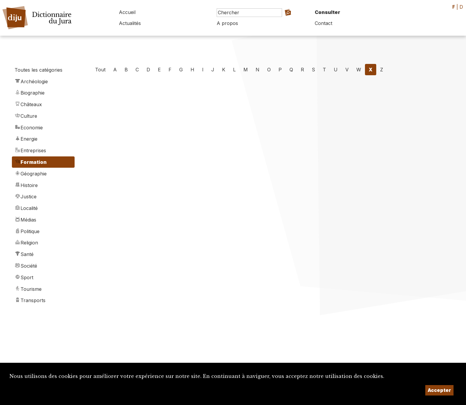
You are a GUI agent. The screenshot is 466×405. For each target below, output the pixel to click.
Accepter (439, 390)
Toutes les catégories (38, 70)
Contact (323, 23)
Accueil (127, 12)
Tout (100, 70)
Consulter (327, 12)
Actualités (130, 23)
